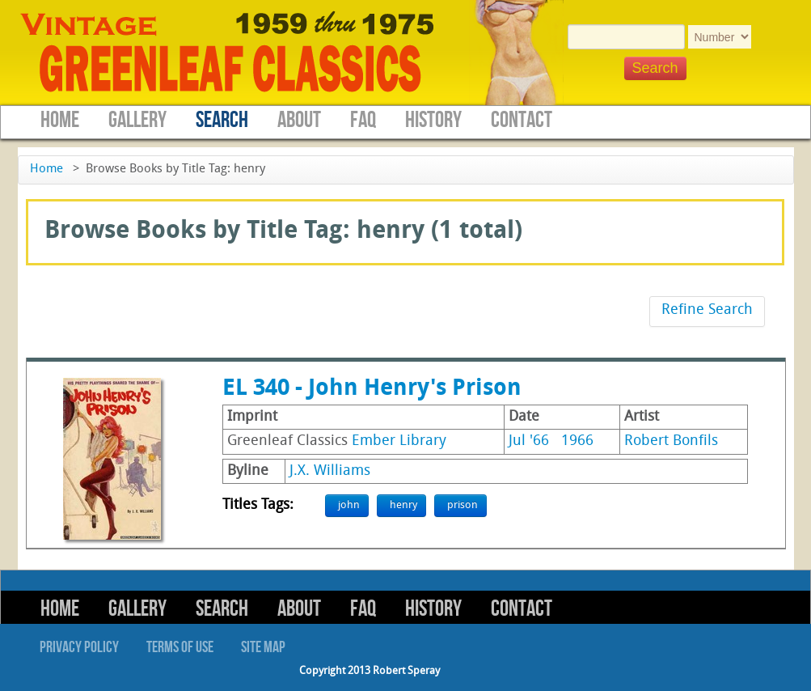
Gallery (137, 120)
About (299, 120)
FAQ (363, 120)
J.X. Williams (329, 471)
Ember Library (399, 441)
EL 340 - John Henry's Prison (372, 389)
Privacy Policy (79, 647)
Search (222, 120)
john (349, 505)
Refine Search (707, 310)
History (433, 120)
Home (59, 120)
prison (462, 505)
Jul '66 (529, 441)
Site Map (263, 647)
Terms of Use (179, 647)
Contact (521, 120)
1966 (577, 441)
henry (403, 505)
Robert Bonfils (671, 441)
